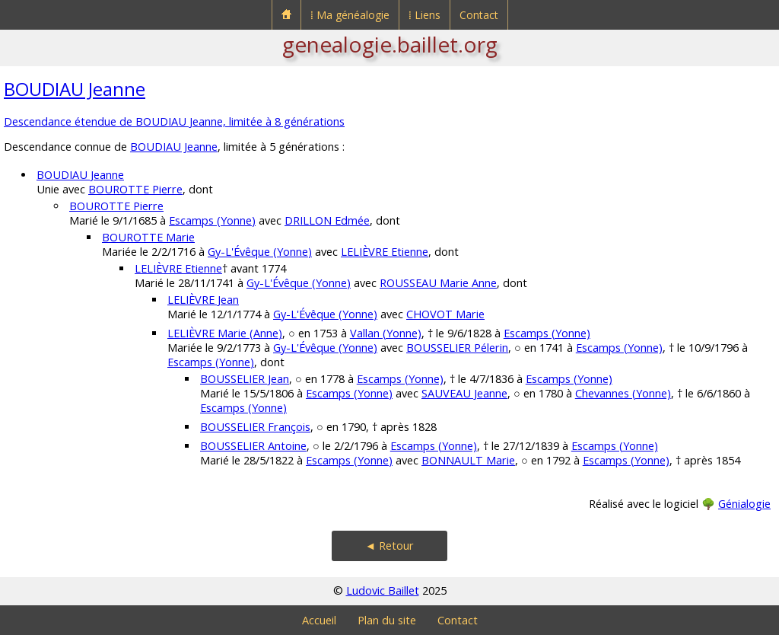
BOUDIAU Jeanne (74, 88)
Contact (478, 15)
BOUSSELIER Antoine (253, 446)
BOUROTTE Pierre (135, 189)
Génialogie (744, 503)
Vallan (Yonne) (385, 333)
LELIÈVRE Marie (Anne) (224, 333)
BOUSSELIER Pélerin (457, 347)
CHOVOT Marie (445, 314)
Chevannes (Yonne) (623, 393)
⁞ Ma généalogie (350, 15)
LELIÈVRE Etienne (384, 251)
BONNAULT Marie (468, 460)
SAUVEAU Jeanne (464, 393)
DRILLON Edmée (327, 220)
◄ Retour (389, 545)
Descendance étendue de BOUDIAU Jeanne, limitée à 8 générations (174, 121)
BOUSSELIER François (255, 427)
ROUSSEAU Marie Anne (438, 283)
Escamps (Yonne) (212, 220)
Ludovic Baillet (382, 590)
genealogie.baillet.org (390, 44)
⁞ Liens (424, 15)
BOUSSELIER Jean (244, 379)
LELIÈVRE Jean (203, 299)
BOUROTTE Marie (148, 237)
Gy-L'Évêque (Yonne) (260, 251)
